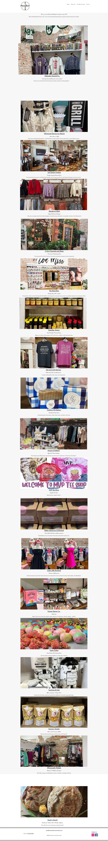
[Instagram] (93, 835)
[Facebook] (96, 835)
